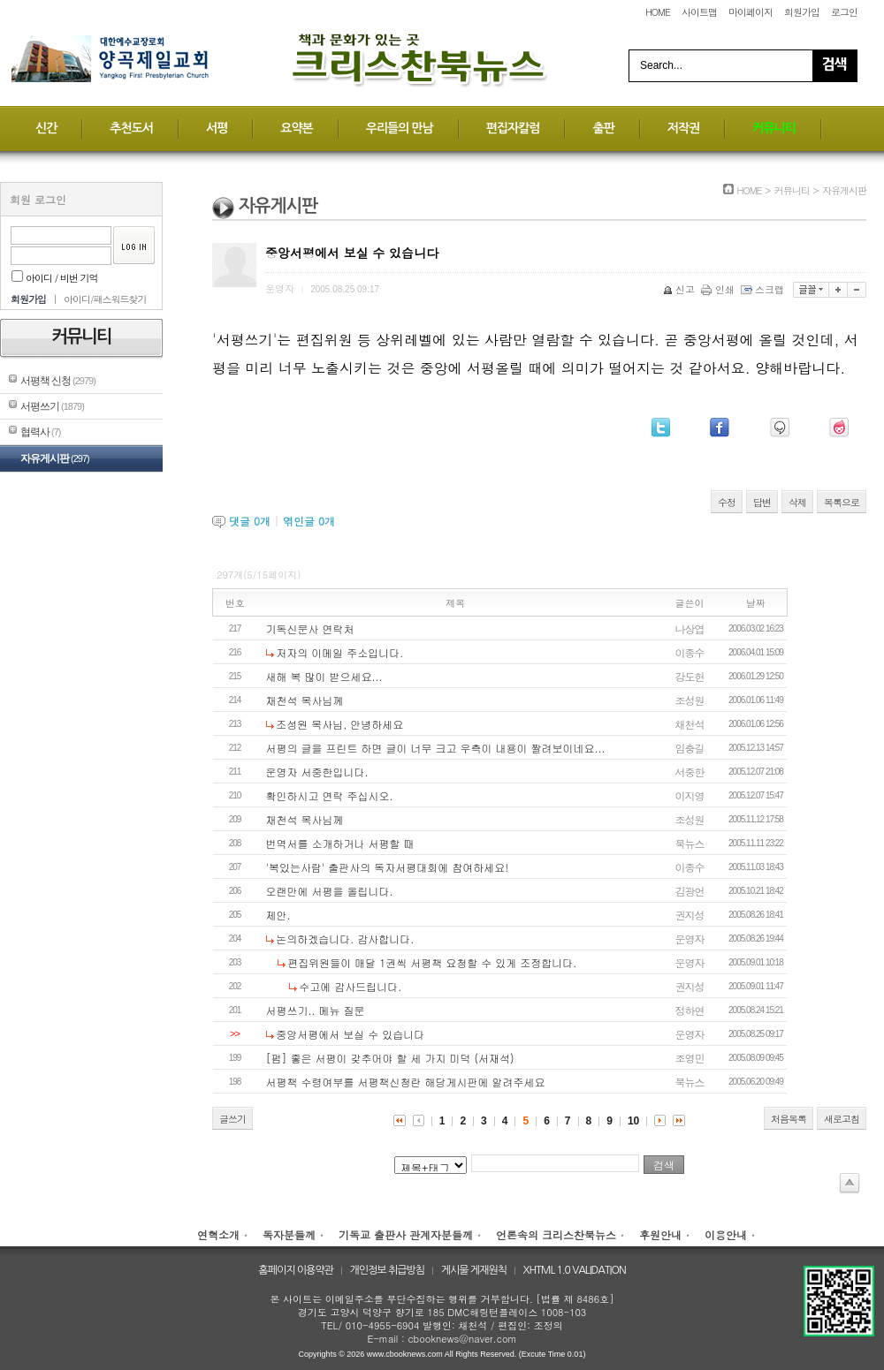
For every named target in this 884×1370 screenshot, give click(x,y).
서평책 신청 (57, 381)
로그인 (844, 12)
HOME (657, 12)
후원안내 (660, 1234)
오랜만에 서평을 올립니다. (329, 890)
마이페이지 (750, 12)
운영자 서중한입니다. (317, 771)
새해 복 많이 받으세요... (324, 676)
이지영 (690, 795)
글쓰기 (232, 1118)
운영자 (690, 938)
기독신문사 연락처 (310, 628)
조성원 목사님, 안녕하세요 (339, 723)
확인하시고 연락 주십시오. (329, 795)
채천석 (690, 723)
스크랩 (763, 289)
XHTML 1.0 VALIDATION (574, 1270)
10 (633, 1121)
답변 (762, 502)
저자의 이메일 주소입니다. (339, 652)
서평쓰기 (52, 406)
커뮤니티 (774, 128)
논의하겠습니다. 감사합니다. (345, 938)
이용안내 (726, 1234)
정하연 (690, 1010)
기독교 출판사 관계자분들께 (406, 1234)
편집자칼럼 (513, 128)
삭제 (797, 502)
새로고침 (841, 1118)
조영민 (690, 1057)
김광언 (690, 890)
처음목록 (788, 1118)
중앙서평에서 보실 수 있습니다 (350, 1033)
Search (834, 65)
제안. (278, 914)
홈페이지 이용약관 (295, 1270)
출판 (602, 128)
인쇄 (719, 289)
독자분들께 (289, 1234)
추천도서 (131, 128)
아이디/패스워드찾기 (105, 299)
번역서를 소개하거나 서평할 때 (340, 843)
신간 (46, 128)
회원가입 (801, 12)
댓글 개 (250, 520)
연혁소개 (218, 1234)
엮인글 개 (309, 520)
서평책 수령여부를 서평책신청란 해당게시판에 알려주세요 (405, 1081)
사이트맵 (699, 12)
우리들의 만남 (399, 128)
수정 (726, 502)
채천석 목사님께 (305, 700)
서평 (216, 128)
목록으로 (841, 502)
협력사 (40, 432)
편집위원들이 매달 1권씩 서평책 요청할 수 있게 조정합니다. (431, 962)
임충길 (690, 747)
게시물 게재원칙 (474, 1270)
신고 (680, 289)
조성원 (690, 700)
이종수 (690, 652)
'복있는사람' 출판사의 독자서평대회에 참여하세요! (387, 866)
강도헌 (690, 676)
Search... (661, 65)
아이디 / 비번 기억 (54, 277)
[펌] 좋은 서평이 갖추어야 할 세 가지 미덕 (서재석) (390, 1057)
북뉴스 (690, 843)
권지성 (690, 914)
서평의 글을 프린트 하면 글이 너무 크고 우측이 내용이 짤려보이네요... (436, 747)
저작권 (683, 128)
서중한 (690, 771)
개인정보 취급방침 (387, 1270)
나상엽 (690, 628)
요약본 (296, 128)
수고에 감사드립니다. (350, 986)
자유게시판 (54, 458)
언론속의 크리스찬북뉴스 (556, 1234)
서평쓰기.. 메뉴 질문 (315, 1010)
